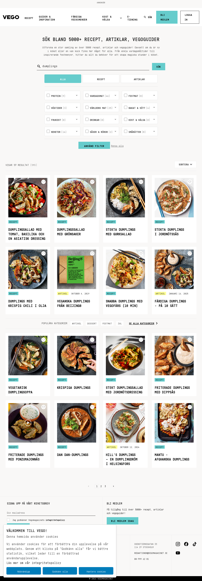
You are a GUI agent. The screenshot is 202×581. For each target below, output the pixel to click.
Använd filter (94, 145)
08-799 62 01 (141, 558)
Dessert (92, 323)
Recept (29, 17)
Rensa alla (117, 145)
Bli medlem (165, 16)
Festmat (107, 323)
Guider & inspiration (47, 17)
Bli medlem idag (122, 520)
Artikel (76, 323)
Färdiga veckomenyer (79, 17)
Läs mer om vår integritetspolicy (33, 561)
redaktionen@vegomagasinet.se (150, 552)
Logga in (188, 16)
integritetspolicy (55, 519)
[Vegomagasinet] (11, 17)
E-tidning (132, 17)
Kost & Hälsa (112, 17)
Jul (120, 323)
